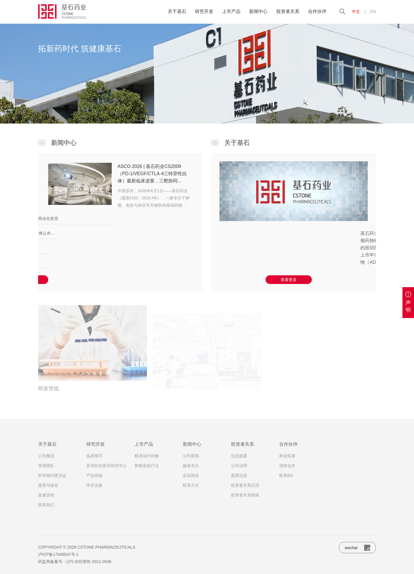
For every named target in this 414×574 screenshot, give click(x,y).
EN (373, 11)
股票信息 (239, 480)
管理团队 (46, 470)
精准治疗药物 (147, 461)
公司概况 (46, 461)
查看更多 (289, 279)
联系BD (286, 480)
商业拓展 (287, 461)
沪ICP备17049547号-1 (58, 554)
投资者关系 (287, 11)
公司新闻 (191, 461)
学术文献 (94, 490)
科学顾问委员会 (52, 480)
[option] (207, 74)
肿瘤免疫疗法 (147, 470)
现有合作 (287, 470)
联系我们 (46, 510)
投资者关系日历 (245, 490)
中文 (356, 11)
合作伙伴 (317, 11)
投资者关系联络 (245, 500)
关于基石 (177, 11)
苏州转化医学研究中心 (106, 470)
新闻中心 (258, 11)
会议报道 (191, 480)
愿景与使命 (48, 490)
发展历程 (46, 500)
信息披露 (239, 461)
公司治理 (239, 470)
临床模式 (94, 461)
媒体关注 (191, 470)
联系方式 (191, 490)
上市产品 (231, 11)
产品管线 (94, 480)
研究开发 (204, 11)
